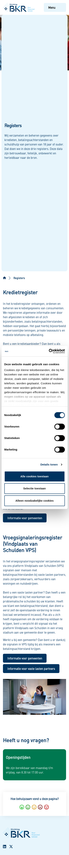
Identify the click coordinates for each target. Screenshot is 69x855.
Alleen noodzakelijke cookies (34, 500)
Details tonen (49, 464)
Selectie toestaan (34, 488)
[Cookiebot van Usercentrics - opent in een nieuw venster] (49, 351)
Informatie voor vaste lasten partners (31, 669)
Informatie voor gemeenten (24, 518)
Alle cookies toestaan (34, 476)
